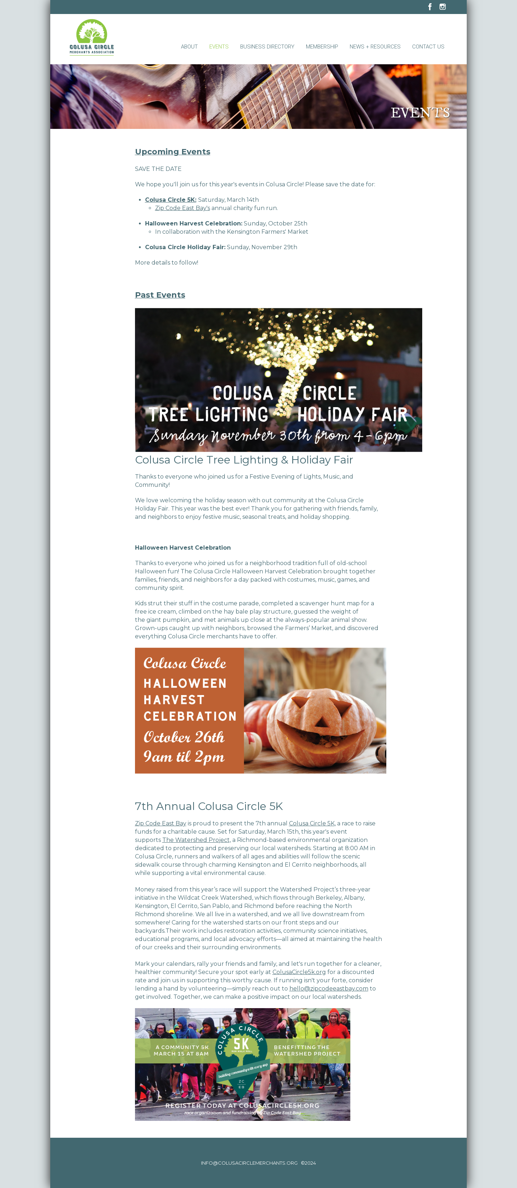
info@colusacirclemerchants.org (249, 1163)
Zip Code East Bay (160, 823)
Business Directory (267, 46)
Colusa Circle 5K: (170, 199)
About (189, 46)
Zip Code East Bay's (182, 208)
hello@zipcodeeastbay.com (328, 988)
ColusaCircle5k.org (299, 972)
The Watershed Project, (196, 840)
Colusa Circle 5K (312, 823)
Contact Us (428, 46)
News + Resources (375, 46)
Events (219, 46)
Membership (322, 46)
